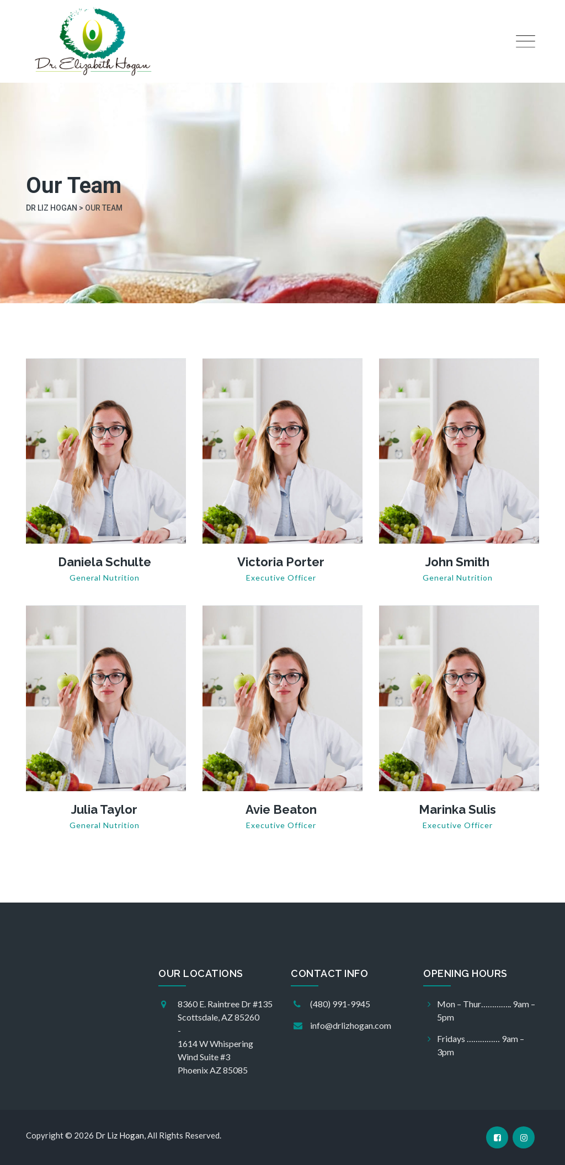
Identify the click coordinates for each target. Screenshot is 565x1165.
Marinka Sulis (457, 809)
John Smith (457, 562)
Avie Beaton (281, 809)
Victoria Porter (280, 562)
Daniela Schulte (104, 562)
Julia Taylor (104, 809)
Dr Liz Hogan (119, 1135)
